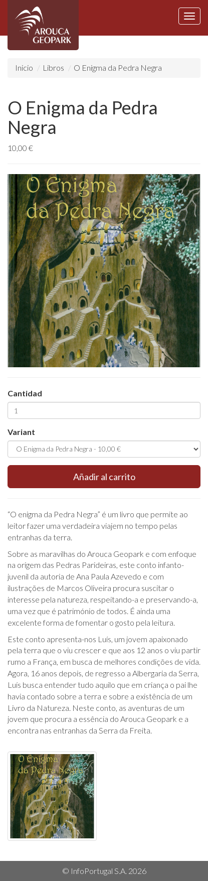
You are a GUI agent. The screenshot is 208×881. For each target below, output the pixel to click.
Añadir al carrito (104, 476)
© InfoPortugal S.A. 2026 (104, 870)
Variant (21, 431)
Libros (53, 67)
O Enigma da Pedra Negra (118, 67)
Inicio (24, 67)
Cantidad (25, 393)
